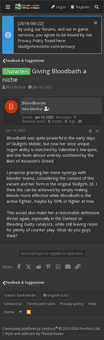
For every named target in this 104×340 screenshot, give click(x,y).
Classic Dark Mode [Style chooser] (20, 295)
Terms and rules (41, 303)
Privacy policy (72, 303)
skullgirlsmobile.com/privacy (46, 46)
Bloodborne (16, 87)
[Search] (97, 7)
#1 (98, 131)
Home (9, 311)
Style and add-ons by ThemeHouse (34, 333)
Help (92, 303)
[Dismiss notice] (95, 23)
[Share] (90, 131)
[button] (7, 7)
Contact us (13, 303)
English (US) (55, 295)
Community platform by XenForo (51, 328)
